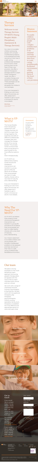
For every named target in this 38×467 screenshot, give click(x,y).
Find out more (28, 134)
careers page (8, 436)
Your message (27, 407)
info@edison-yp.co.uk (11, 448)
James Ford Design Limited (13, 459)
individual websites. (10, 424)
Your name (26, 395)
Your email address (26, 401)
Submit (30, 418)
